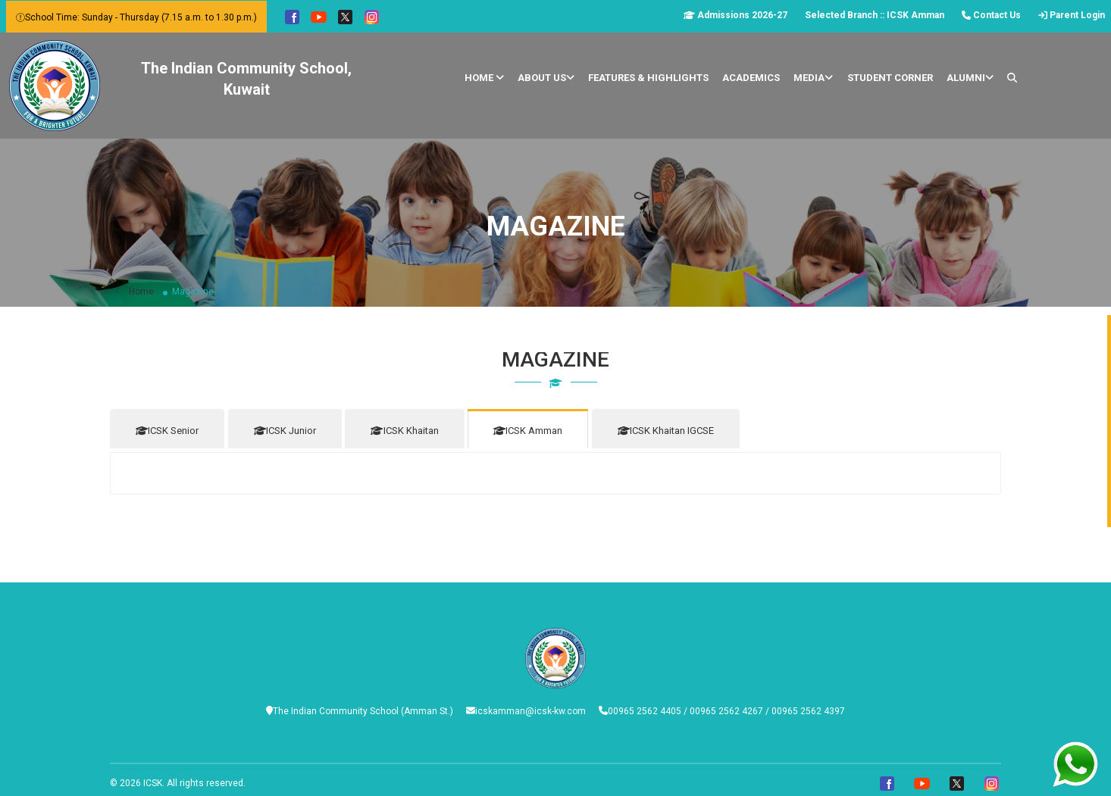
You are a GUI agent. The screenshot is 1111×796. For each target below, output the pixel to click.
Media (813, 77)
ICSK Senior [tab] (167, 430)
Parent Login (1071, 15)
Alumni (970, 77)
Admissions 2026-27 (735, 15)
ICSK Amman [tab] (540, 430)
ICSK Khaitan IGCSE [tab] (682, 430)
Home (484, 77)
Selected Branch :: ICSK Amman (874, 15)
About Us (546, 77)
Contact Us (991, 15)
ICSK (152, 778)
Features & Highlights (648, 77)
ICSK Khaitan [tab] (413, 430)
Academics (751, 77)
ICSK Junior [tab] (289, 430)
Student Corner (890, 77)
